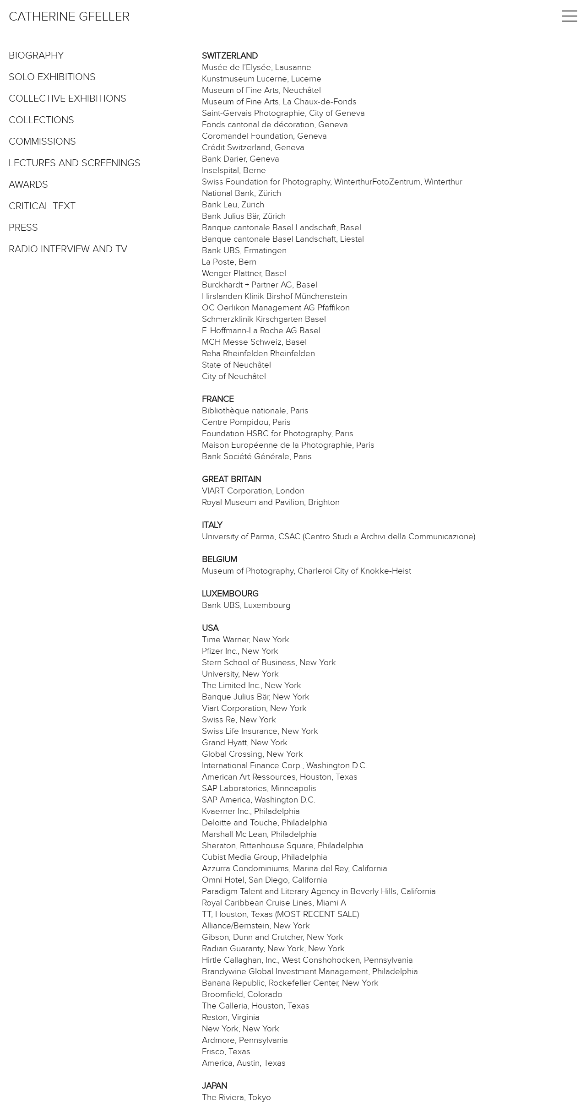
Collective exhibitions (67, 98)
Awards (28, 184)
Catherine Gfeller (69, 16)
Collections (41, 120)
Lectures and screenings (75, 163)
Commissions (42, 141)
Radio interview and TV (68, 249)
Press (23, 227)
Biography (36, 55)
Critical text (42, 206)
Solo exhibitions (52, 77)
